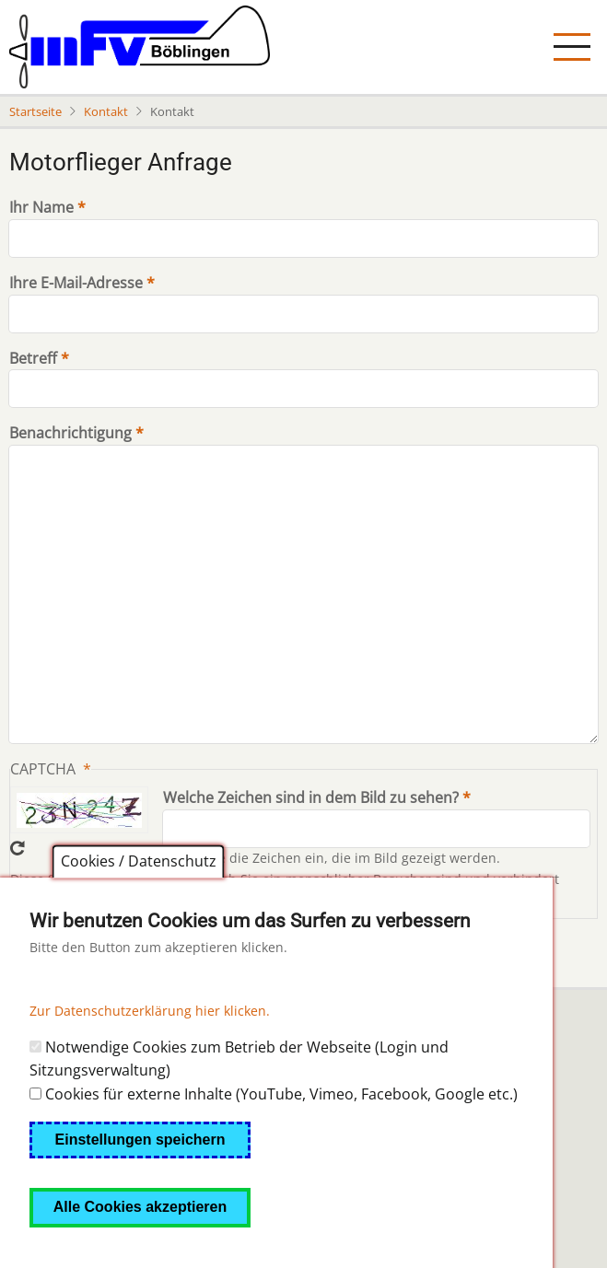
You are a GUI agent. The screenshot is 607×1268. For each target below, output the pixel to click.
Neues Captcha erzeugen (17, 848)
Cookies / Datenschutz (138, 894)
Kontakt (106, 111)
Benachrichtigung (70, 433)
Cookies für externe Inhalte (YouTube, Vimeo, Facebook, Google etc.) (281, 1126)
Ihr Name (41, 207)
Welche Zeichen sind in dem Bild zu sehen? (311, 797)
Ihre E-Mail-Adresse (76, 283)
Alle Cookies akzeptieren (140, 1239)
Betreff (33, 358)
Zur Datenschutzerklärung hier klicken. (149, 1043)
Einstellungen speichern (140, 1172)
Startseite (35, 111)
